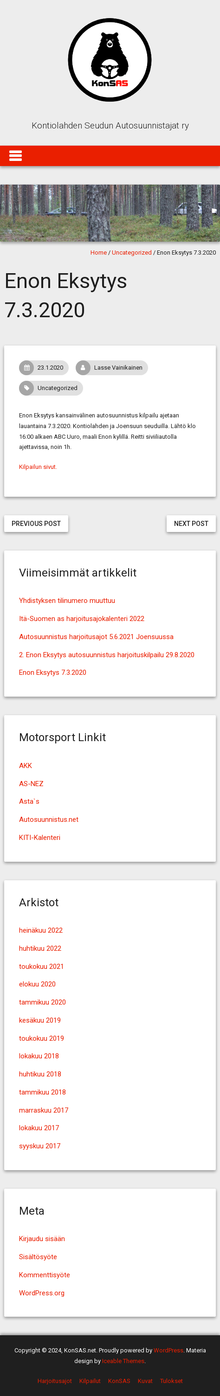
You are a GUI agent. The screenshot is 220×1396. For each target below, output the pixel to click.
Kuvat (145, 1380)
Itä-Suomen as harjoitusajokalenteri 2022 (81, 619)
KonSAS (119, 1380)
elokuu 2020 (37, 984)
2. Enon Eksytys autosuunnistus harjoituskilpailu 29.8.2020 (106, 655)
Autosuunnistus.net (48, 819)
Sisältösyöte (38, 1257)
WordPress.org (42, 1293)
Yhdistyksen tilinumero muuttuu (67, 600)
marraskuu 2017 (43, 1110)
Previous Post (36, 523)
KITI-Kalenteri (39, 837)
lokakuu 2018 (39, 1056)
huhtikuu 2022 (40, 948)
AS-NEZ (31, 784)
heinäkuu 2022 (41, 930)
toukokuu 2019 (41, 1038)
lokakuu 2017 (39, 1128)
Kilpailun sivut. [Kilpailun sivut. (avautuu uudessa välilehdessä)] (38, 466)
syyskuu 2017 (39, 1146)
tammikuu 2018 (42, 1092)
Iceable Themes (123, 1361)
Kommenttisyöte (44, 1275)
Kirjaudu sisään (42, 1239)
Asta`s (29, 801)
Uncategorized (132, 252)
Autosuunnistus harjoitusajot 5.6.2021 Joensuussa (96, 637)
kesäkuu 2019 (40, 1020)
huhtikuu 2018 (40, 1074)
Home (99, 252)
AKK (25, 766)
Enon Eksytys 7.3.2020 (52, 672)
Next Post (191, 523)
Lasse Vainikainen (111, 367)
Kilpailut (90, 1380)
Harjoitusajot (55, 1380)
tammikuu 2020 (42, 1002)
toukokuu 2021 (41, 966)
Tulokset (171, 1380)
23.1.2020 (43, 367)
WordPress (168, 1350)
